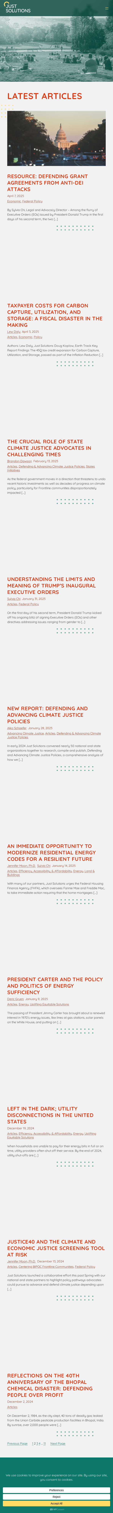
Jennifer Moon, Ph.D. (21, 866)
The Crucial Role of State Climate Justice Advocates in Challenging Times (49, 448)
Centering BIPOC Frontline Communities (46, 1267)
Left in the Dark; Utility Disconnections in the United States (50, 1115)
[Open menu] (107, 8)
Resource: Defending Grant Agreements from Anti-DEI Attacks (47, 182)
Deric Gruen (15, 999)
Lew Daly (13, 331)
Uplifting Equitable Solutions (49, 1004)
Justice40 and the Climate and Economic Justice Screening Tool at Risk (56, 1248)
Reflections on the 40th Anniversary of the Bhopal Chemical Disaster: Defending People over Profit (50, 1385)
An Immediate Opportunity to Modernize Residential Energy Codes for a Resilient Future (51, 852)
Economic (14, 201)
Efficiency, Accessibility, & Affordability (45, 871)
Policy (38, 337)
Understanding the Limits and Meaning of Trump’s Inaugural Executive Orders (51, 585)
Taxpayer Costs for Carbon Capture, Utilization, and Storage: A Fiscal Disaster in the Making (55, 315)
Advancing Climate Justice (25, 733)
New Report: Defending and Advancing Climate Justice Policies (47, 715)
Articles (12, 337)
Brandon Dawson (19, 461)
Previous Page (17, 1443)
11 (45, 1443)
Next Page (57, 1443)
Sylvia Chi (13, 599)
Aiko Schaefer (17, 728)
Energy (78, 871)
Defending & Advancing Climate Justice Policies (52, 466)
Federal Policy (32, 201)
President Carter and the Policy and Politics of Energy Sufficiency (55, 985)
